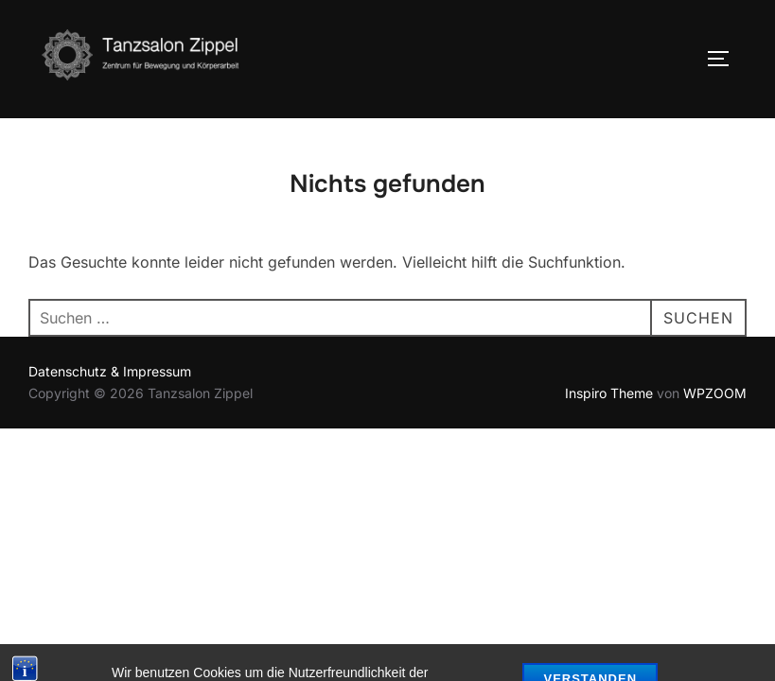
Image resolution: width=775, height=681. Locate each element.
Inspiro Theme (609, 393)
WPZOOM (715, 393)
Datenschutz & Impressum (109, 371)
